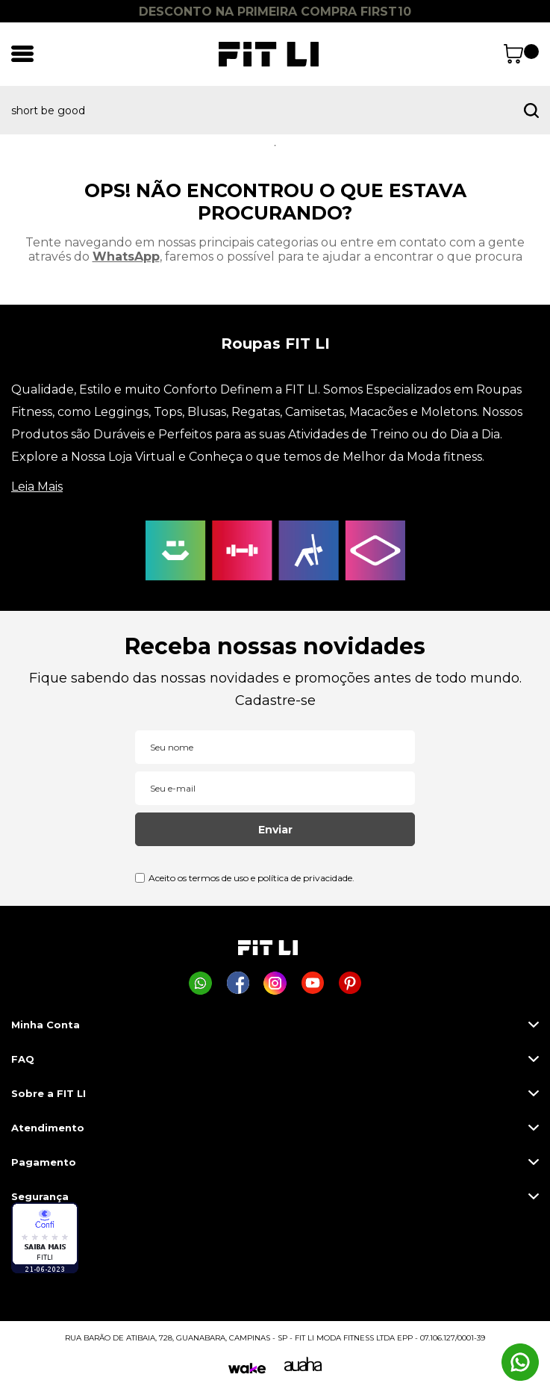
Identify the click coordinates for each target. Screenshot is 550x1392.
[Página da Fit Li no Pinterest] (350, 983)
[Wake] (247, 1368)
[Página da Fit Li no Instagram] (275, 983)
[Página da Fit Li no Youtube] (312, 983)
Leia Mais (37, 486)
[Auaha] (303, 1367)
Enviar (275, 829)
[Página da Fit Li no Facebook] (238, 983)
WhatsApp (126, 256)
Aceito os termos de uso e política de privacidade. (251, 877)
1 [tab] (275, 145)
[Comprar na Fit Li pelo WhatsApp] (200, 983)
